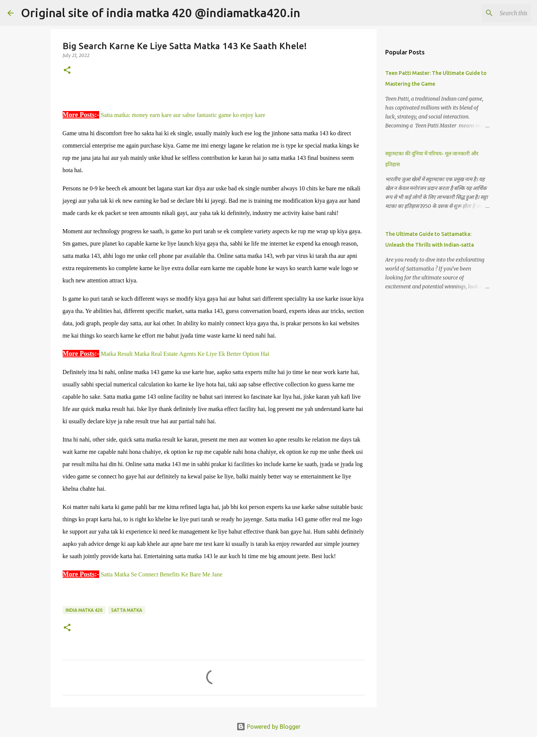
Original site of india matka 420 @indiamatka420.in (160, 12)
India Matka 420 (84, 610)
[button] (67, 71)
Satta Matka (126, 610)
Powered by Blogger (268, 726)
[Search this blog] (492, 13)
